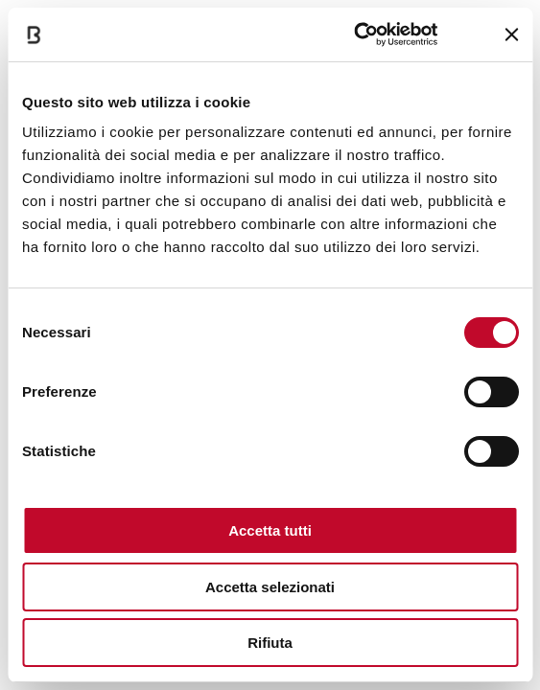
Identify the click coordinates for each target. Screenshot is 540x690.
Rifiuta (270, 642)
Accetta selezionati (270, 587)
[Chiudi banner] (511, 34)
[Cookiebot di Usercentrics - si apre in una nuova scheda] (354, 34)
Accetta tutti (270, 530)
